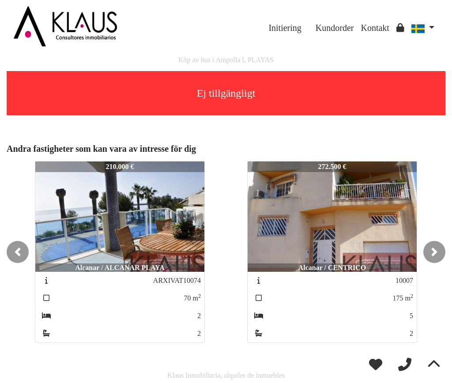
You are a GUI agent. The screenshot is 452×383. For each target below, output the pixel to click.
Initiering (284, 28)
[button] (18, 252)
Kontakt (375, 28)
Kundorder (335, 28)
